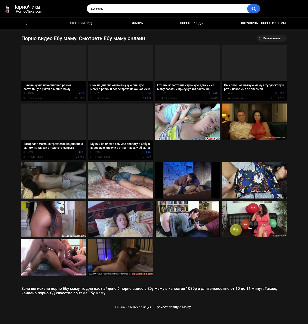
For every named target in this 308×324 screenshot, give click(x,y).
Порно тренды (191, 23)
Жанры (138, 23)
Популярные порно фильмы (263, 23)
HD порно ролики (26, 23)
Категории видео (82, 23)
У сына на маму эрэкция (132, 307)
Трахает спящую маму (173, 307)
